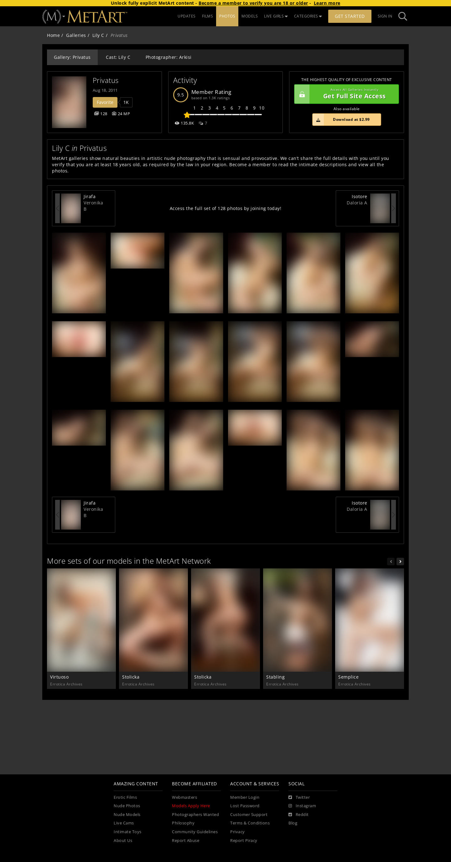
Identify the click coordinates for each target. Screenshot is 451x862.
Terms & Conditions (250, 823)
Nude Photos (127, 805)
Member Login (244, 797)
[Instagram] (302, 806)
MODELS (249, 16)
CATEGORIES (308, 16)
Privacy (237, 831)
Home (53, 35)
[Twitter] (299, 797)
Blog (292, 823)
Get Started (350, 16)
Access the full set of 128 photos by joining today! (226, 208)
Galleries (76, 35)
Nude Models (127, 814)
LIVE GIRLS (276, 16)
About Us (123, 840)
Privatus (106, 80)
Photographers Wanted (195, 814)
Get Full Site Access (345, 94)
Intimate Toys (128, 831)
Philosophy (183, 823)
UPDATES (187, 16)
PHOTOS (227, 16)
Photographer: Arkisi (169, 57)
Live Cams (124, 823)
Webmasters (184, 797)
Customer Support (248, 814)
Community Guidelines (195, 831)
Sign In (385, 16)
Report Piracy (243, 840)
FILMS (207, 16)
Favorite (105, 102)
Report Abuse (185, 840)
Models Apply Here (191, 805)
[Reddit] (298, 815)
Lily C (98, 35)
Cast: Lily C (118, 57)
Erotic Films (125, 797)
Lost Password (245, 805)
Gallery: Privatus (72, 57)
